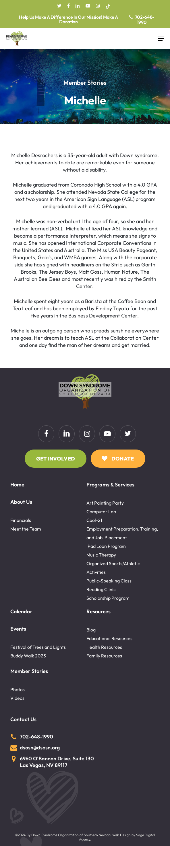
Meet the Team (25, 529)
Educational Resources (109, 638)
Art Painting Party (105, 503)
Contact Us (23, 719)
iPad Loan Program (106, 546)
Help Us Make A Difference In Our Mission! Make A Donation (68, 20)
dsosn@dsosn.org (40, 747)
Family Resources (104, 656)
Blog (91, 630)
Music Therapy (101, 555)
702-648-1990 (144, 19)
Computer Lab (101, 511)
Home (17, 484)
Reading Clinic (101, 589)
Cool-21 (94, 520)
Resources (98, 611)
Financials (20, 520)
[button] (161, 39)
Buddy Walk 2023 (28, 656)
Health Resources (104, 647)
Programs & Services (110, 484)
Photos (17, 689)
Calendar (21, 611)
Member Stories (29, 671)
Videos (17, 698)
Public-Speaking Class (109, 581)
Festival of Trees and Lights (38, 647)
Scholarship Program (108, 598)
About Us (21, 502)
